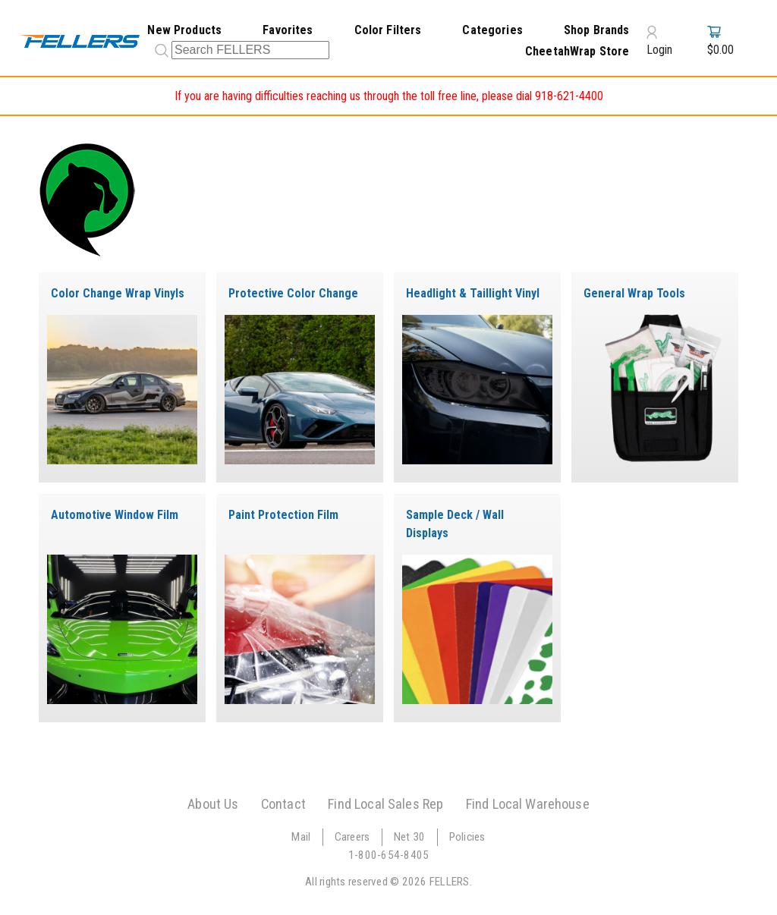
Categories (492, 30)
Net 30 (410, 837)
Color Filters (388, 30)
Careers (352, 837)
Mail (300, 837)
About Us (212, 804)
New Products (184, 30)
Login (659, 40)
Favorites (288, 30)
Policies (467, 837)
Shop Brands (597, 30)
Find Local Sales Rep (385, 804)
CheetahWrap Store (577, 51)
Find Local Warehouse (528, 804)
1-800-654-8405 (388, 855)
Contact (283, 804)
